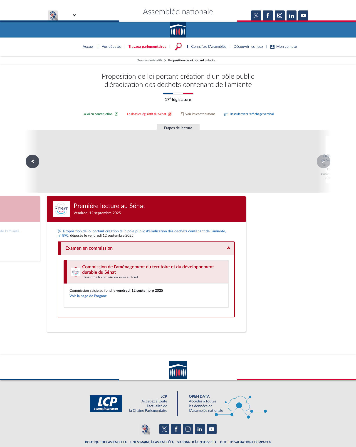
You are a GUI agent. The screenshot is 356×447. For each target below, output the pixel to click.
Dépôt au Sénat (116, 150)
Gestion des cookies (238, 432)
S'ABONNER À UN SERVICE (195, 422)
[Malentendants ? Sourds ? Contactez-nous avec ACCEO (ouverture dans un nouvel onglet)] (144, 408)
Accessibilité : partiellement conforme (153, 432)
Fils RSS (218, 432)
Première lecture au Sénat (178, 150)
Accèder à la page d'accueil (178, 28)
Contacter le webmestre (195, 432)
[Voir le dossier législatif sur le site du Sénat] (149, 114)
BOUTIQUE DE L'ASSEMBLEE (104, 422)
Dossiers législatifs (149, 60)
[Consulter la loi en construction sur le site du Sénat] (100, 114)
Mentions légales (116, 432)
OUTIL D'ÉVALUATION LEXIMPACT (244, 422)
